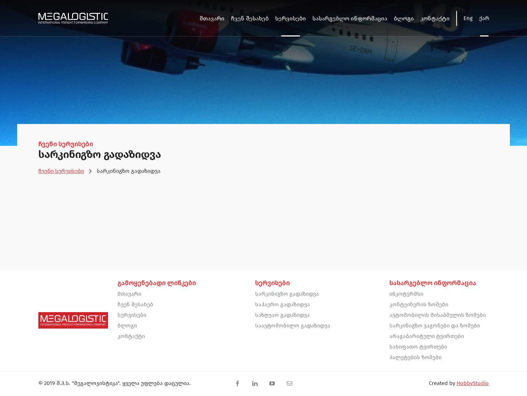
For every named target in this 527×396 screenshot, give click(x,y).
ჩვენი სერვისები (61, 171)
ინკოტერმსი (406, 294)
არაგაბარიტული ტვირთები (426, 336)
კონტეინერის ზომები (418, 304)
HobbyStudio (473, 383)
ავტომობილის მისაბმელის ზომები (437, 315)
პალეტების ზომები (415, 357)
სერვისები (132, 315)
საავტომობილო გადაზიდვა (292, 325)
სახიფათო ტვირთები (418, 346)
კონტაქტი (131, 336)
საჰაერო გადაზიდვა (282, 304)
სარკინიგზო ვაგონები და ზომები (434, 325)
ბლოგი (127, 325)
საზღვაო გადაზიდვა (282, 315)
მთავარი (129, 294)
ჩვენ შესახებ (135, 304)
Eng (468, 18)
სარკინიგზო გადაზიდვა (287, 294)
